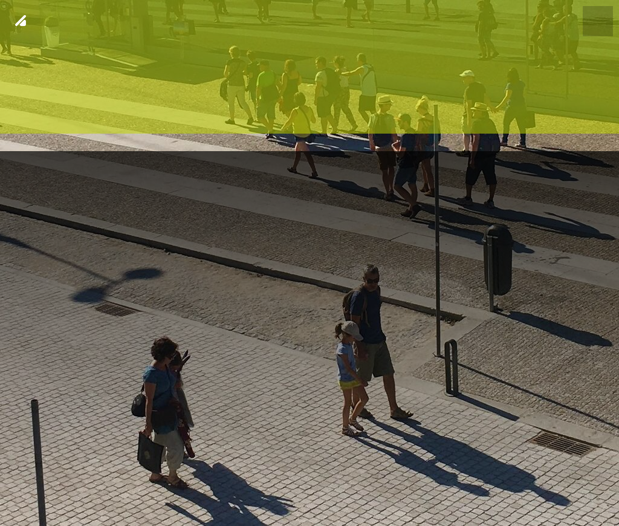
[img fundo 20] (309, 263)
